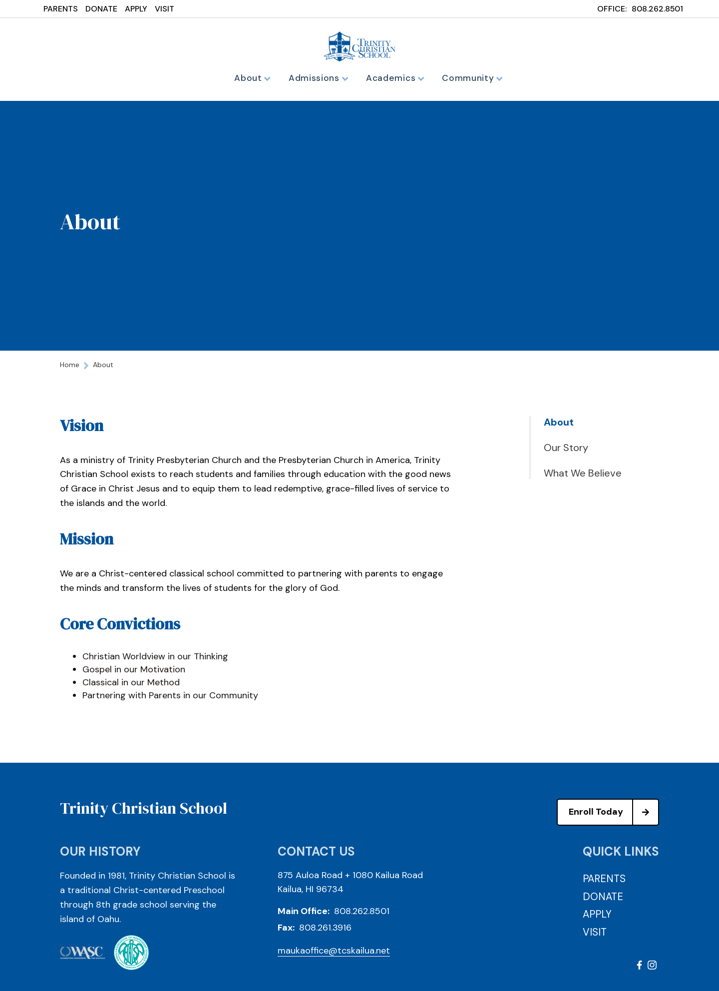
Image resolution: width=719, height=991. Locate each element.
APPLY (136, 8)
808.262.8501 (657, 8)
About (257, 78)
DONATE (101, 8)
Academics (394, 78)
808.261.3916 (325, 931)
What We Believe (583, 476)
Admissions (321, 78)
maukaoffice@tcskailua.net (334, 954)
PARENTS (60, 8)
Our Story (566, 451)
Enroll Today (613, 815)
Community (468, 78)
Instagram (652, 968)
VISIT (164, 8)
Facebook (639, 968)
